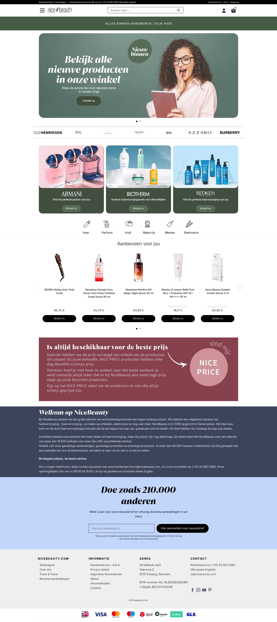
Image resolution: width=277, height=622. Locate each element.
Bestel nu (59, 318)
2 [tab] (140, 328)
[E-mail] (121, 528)
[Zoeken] (146, 10)
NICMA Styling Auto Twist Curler (59, 291)
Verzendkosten (100, 583)
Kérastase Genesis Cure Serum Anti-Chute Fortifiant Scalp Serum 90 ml (99, 293)
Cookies (95, 588)
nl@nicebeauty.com (203, 574)
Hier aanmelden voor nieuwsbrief (182, 528)
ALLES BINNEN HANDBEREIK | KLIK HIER (138, 23)
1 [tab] (137, 328)
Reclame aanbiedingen (54, 578)
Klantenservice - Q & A (218, 2)
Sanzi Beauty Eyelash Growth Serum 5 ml (217, 291)
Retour (94, 578)
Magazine (234, 2)
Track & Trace (49, 574)
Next (239, 287)
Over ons (45, 569)
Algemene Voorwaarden (106, 574)
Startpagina (47, 565)
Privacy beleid (99, 569)
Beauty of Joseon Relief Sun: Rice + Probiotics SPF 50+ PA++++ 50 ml (178, 293)
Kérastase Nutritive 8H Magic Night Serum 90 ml (138, 291)
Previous (37, 287)
